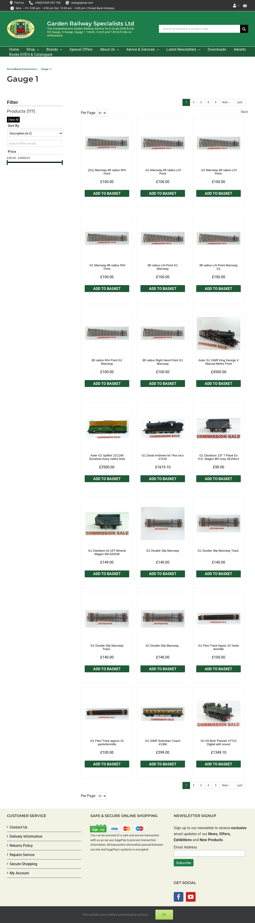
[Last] (239, 102)
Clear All (13, 119)
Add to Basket (107, 193)
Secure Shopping (23, 864)
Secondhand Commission (21, 69)
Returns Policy (21, 845)
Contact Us (18, 827)
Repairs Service (22, 855)
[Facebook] (178, 897)
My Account (19, 873)
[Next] (226, 102)
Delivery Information (26, 836)
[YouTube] (191, 897)
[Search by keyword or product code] (199, 29)
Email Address (185, 847)
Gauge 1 (45, 69)
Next (244, 112)
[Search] (244, 29)
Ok (164, 914)
